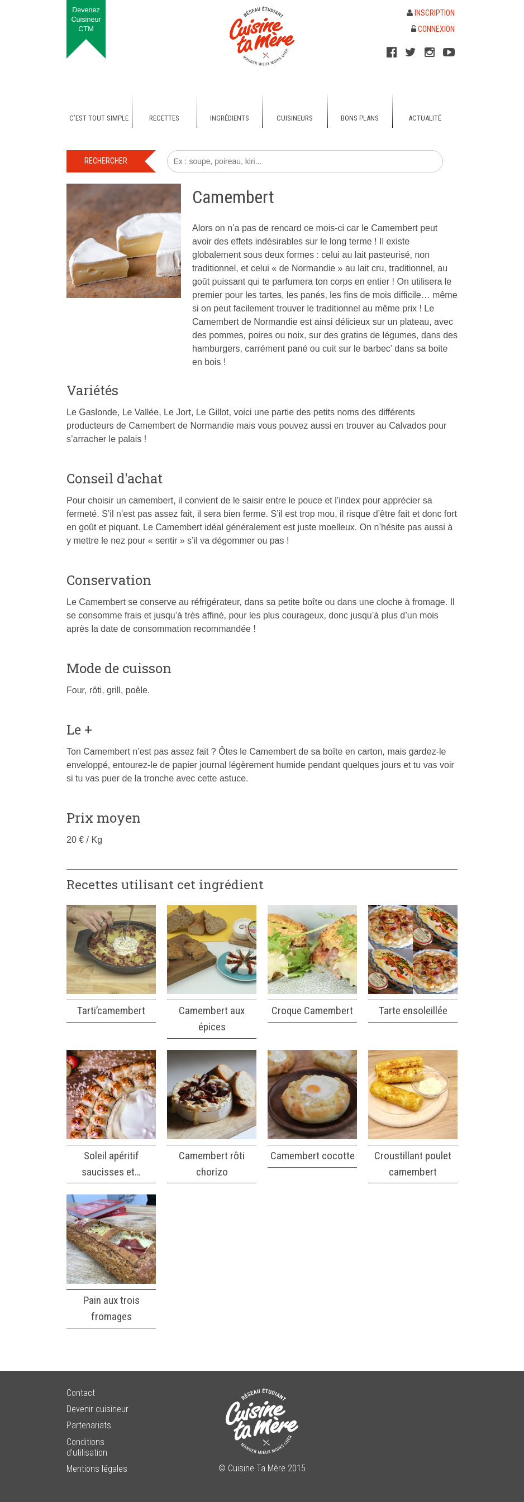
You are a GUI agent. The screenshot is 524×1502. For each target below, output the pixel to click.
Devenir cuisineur (97, 1409)
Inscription (431, 12)
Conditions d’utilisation (86, 1447)
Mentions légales (96, 1468)
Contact (80, 1393)
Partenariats (88, 1425)
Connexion (433, 29)
